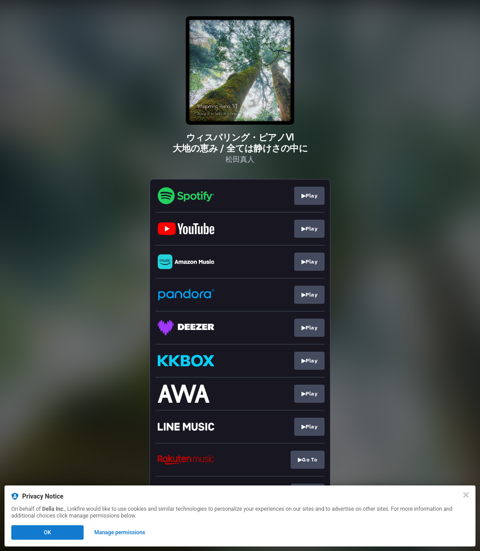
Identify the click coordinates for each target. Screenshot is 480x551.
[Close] (466, 495)
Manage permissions (120, 532)
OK (47, 532)
